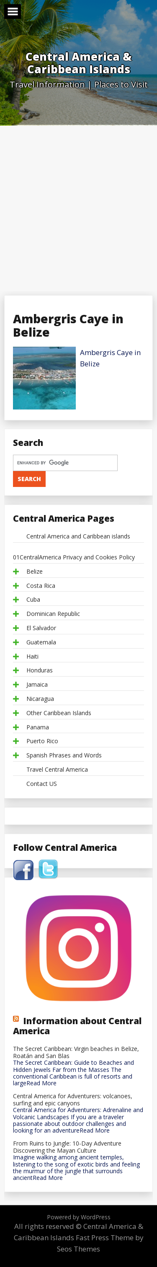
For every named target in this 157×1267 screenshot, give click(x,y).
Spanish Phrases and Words (64, 755)
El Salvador (41, 628)
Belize (34, 571)
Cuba (33, 599)
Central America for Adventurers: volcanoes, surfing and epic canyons (72, 1100)
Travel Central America (57, 769)
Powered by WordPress (79, 1217)
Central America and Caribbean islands (78, 536)
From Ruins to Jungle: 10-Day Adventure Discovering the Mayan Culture (67, 1147)
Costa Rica (40, 586)
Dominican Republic (53, 614)
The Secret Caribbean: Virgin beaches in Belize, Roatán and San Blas (76, 1053)
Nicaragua (40, 699)
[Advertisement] (78, 208)
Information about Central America (77, 1026)
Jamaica (37, 684)
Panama (37, 727)
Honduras (39, 670)
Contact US (41, 784)
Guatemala (41, 642)
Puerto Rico (42, 741)
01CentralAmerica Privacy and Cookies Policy (74, 557)
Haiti (32, 656)
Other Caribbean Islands (58, 713)
